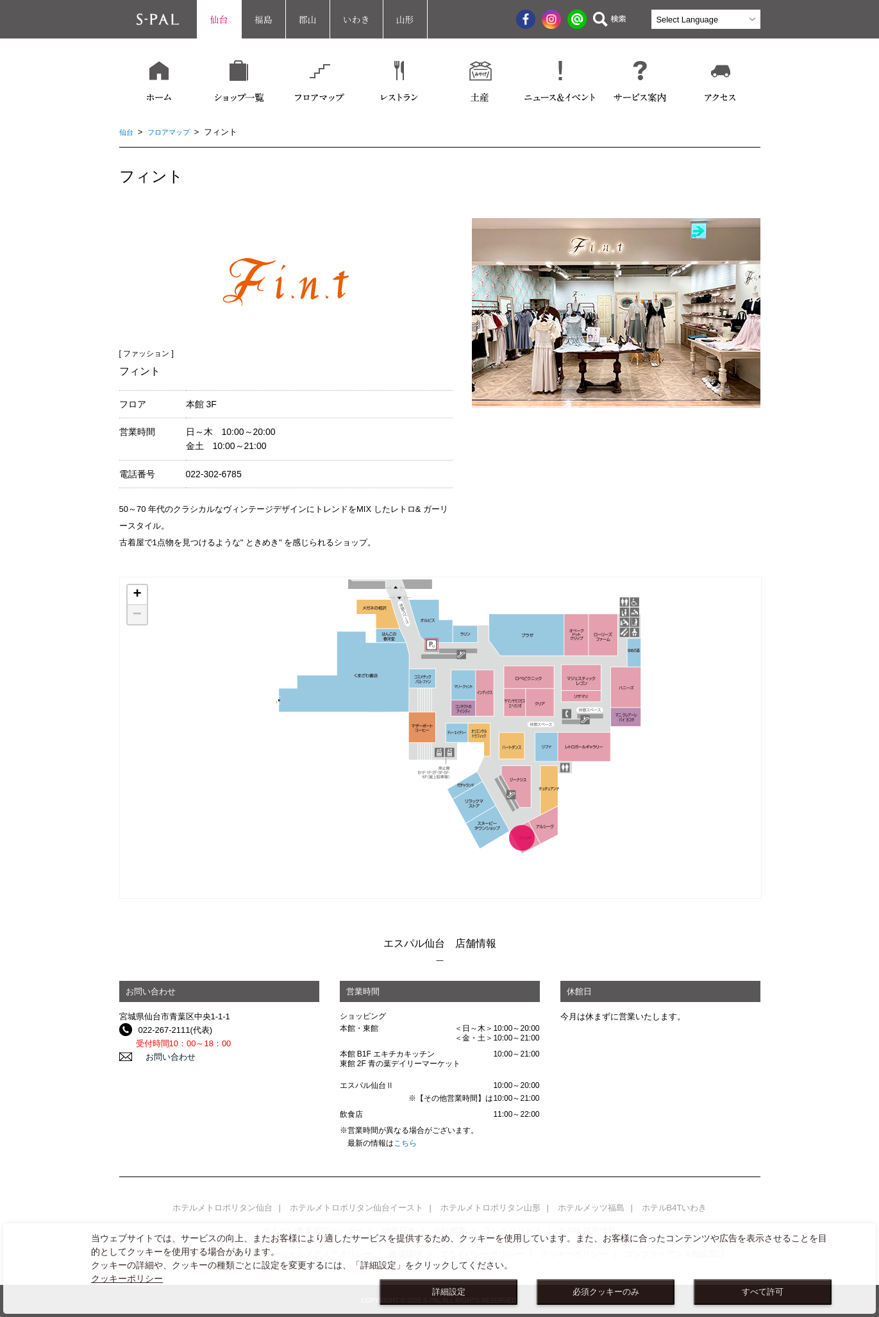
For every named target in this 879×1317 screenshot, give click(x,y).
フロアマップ (175, 132)
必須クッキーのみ (606, 1291)
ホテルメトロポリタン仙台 (222, 1207)
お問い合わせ (163, 1057)
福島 (263, 19)
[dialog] (439, 1268)
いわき (356, 19)
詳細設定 (448, 1291)
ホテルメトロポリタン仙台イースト (356, 1207)
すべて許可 (762, 1291)
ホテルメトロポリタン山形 (490, 1207)
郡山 (308, 19)
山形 (405, 19)
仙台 (219, 19)
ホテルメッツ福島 (591, 1207)
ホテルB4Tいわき (674, 1207)
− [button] (137, 614)
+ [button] (137, 594)
